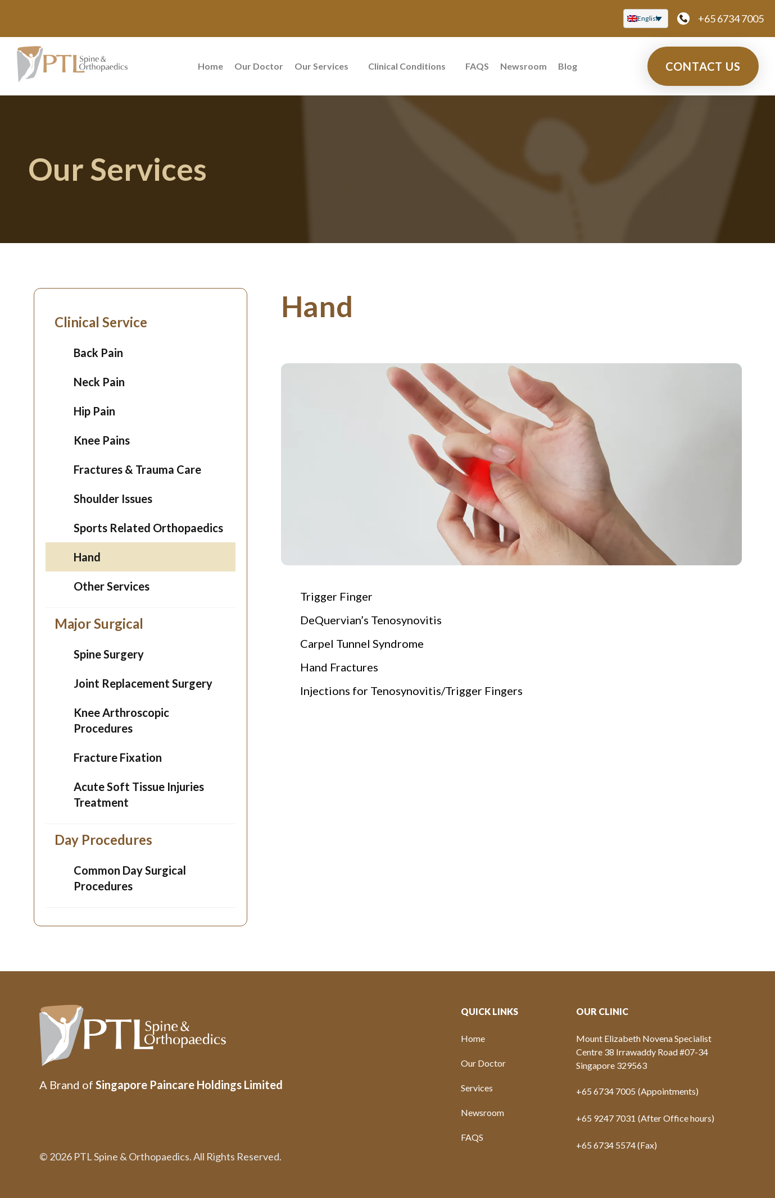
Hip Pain (94, 411)
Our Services (321, 66)
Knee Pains (102, 440)
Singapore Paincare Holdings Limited (189, 1084)
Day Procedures (103, 839)
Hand (87, 557)
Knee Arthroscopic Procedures (121, 720)
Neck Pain (99, 381)
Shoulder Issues (113, 498)
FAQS (477, 66)
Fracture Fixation (118, 757)
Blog (567, 66)
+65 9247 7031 (606, 1118)
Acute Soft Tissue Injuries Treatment (139, 794)
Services (477, 1087)
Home (210, 66)
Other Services (111, 586)
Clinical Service (101, 322)
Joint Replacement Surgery (143, 683)
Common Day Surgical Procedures (130, 878)
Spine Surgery (109, 654)
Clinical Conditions (407, 66)
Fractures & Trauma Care (137, 469)
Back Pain (98, 352)
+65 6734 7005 (731, 18)
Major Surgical (99, 623)
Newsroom (523, 66)
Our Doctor (258, 66)
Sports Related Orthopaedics (148, 527)
